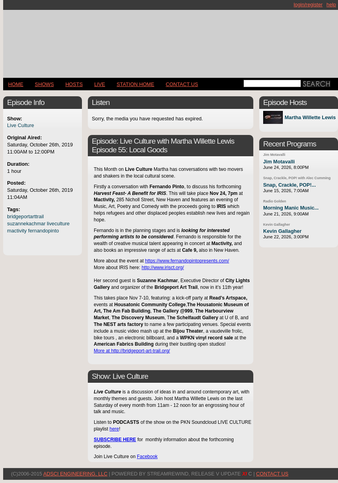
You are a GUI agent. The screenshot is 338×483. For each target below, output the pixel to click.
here (114, 429)
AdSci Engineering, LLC (75, 474)
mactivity (17, 231)
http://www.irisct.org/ (162, 267)
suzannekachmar (26, 224)
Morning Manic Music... (291, 208)
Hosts (74, 84)
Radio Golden (274, 201)
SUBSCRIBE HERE (115, 439)
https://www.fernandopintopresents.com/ (187, 261)
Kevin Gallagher (276, 225)
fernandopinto (43, 231)
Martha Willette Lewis (310, 117)
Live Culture (20, 125)
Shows (44, 84)
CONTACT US (182, 84)
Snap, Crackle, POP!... (289, 185)
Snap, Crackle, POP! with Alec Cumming (297, 178)
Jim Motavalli (274, 155)
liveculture (58, 224)
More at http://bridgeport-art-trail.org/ (132, 351)
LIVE (99, 84)
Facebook (147, 456)
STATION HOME (135, 84)
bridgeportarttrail (25, 216)
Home (15, 84)
